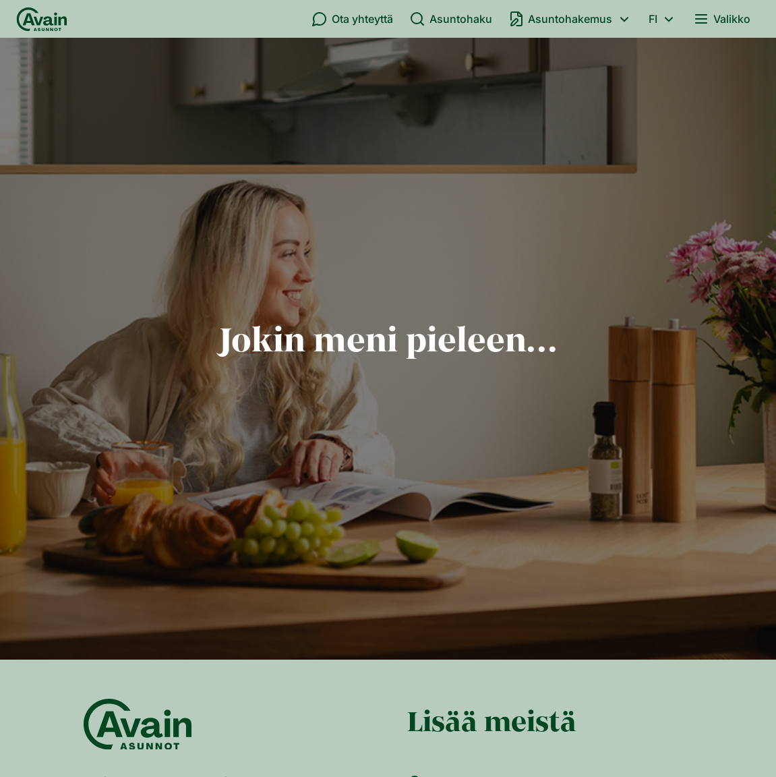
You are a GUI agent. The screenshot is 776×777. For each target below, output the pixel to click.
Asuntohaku (450, 19)
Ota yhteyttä (352, 19)
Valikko (721, 19)
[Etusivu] (42, 19)
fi (663, 19)
